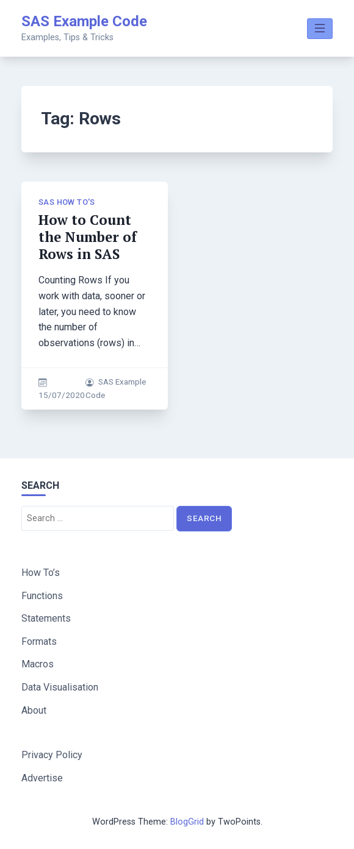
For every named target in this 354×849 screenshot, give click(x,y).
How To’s (40, 572)
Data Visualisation (59, 687)
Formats (39, 641)
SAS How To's (66, 202)
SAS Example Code (84, 21)
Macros (37, 664)
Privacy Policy (51, 755)
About (33, 710)
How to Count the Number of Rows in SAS (87, 237)
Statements (46, 618)
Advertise (42, 778)
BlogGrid (187, 822)
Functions (42, 596)
